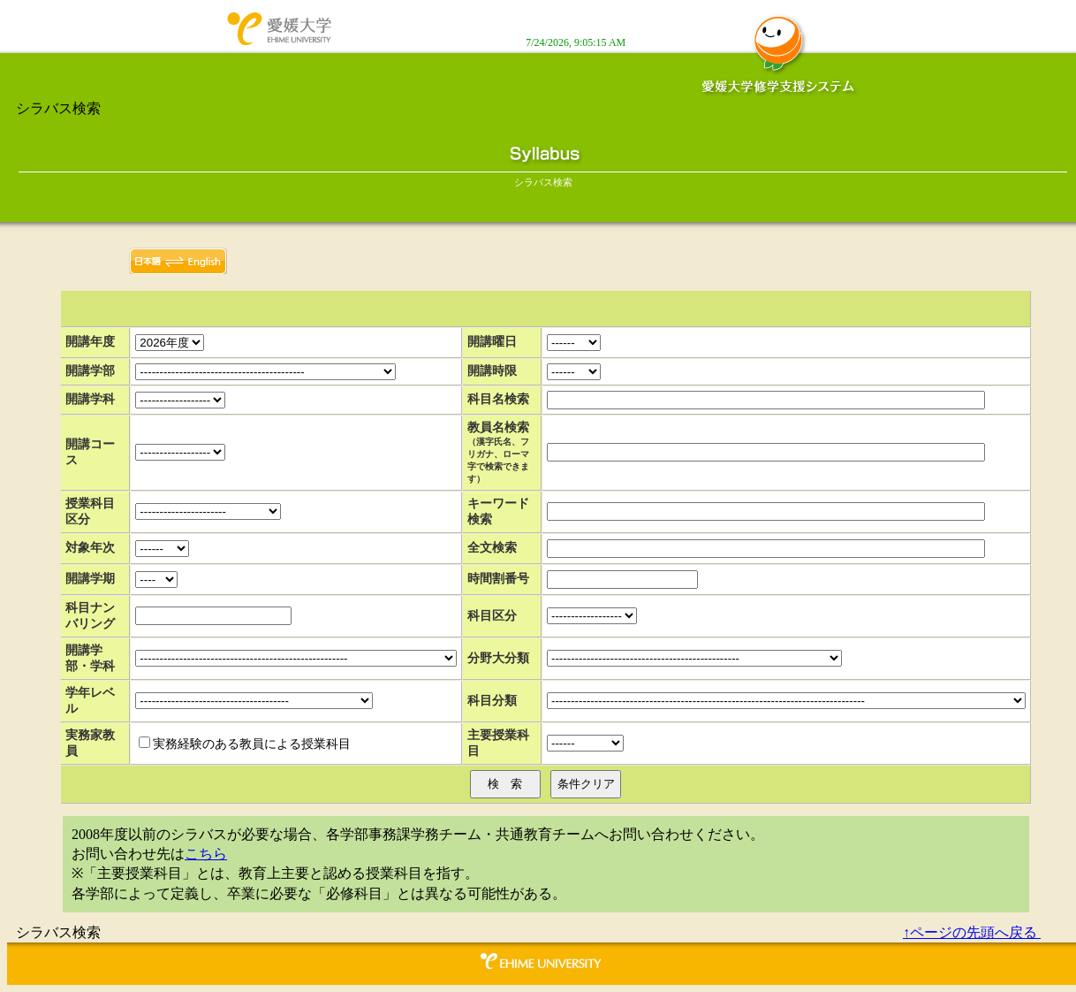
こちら (206, 853)
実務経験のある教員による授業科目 (252, 744)
